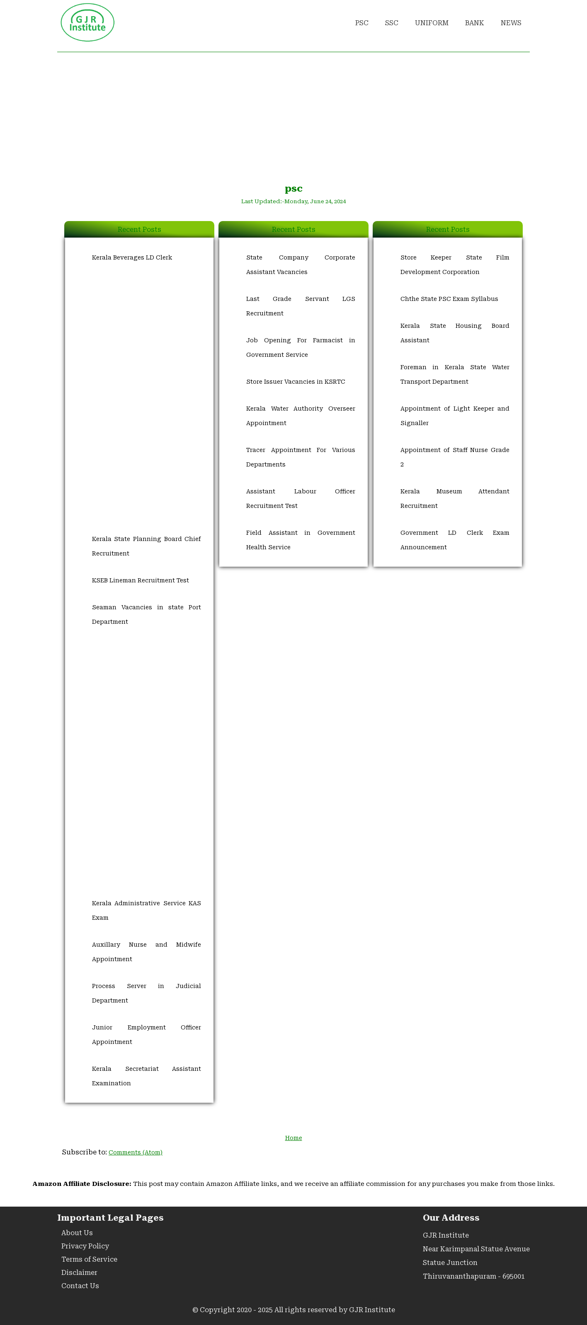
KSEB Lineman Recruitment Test (140, 580)
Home (293, 1138)
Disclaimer (79, 1273)
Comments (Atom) (136, 1152)
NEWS (511, 23)
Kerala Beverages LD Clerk (132, 257)
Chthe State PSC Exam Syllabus (449, 299)
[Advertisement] (293, 116)
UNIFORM (432, 23)
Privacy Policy (85, 1246)
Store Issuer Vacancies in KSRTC (295, 381)
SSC (391, 23)
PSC (362, 23)
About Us (77, 1233)
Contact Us (80, 1286)
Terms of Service (89, 1259)
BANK (474, 23)
